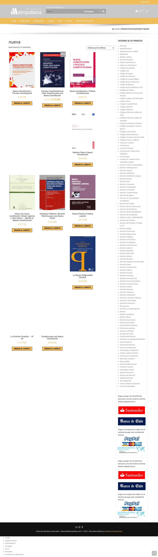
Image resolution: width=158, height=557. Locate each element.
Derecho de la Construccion (130, 206)
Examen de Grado (126, 334)
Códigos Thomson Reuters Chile (132, 137)
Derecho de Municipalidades (130, 212)
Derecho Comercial (127, 184)
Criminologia (124, 157)
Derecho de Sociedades (129, 215)
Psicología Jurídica (127, 370)
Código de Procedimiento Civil (131, 87)
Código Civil (124, 71)
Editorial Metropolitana (128, 325)
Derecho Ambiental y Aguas (130, 176)
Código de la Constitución (129, 82)
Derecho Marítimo (126, 251)
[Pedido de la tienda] (100, 48)
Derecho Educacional (128, 234)
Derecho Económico (127, 231)
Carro (59, 21)
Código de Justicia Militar (129, 79)
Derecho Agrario (126, 170)
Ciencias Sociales (126, 60)
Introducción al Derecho (129, 356)
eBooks (123, 312)
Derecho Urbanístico (127, 295)
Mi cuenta (68, 21)
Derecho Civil (125, 181)
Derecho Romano (126, 289)
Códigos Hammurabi (128, 132)
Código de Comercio (127, 76)
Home (116, 29)
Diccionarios (124, 306)
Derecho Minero (126, 256)
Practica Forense (126, 367)
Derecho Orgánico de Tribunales (132, 262)
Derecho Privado (126, 273)
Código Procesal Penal (128, 104)
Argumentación (126, 49)
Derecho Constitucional (129, 193)
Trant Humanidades (127, 386)
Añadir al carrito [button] (20, 98)
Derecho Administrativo (129, 168)
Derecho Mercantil (127, 253)
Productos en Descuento (84, 21)
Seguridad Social (126, 378)
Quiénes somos (25, 21)
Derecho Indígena (126, 237)
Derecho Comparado (128, 187)
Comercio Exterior (126, 148)
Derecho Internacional (128, 245)
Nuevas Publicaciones (128, 364)
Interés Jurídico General (129, 353)
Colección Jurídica (127, 143)
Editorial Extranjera (127, 323)
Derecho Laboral (126, 248)
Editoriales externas (127, 328)
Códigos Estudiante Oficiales (131, 123)
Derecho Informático (128, 240)
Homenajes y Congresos (129, 350)
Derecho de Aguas (127, 195)
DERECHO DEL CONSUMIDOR (131, 217)
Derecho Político (126, 270)
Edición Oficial (125, 317)
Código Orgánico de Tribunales (131, 98)
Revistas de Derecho (127, 375)
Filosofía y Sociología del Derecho (132, 339)
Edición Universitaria (127, 320)
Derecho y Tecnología (128, 300)
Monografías (125, 361)
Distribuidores (38, 21)
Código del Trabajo (127, 90)
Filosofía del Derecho (128, 336)
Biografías (124, 54)
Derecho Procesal (126, 276)
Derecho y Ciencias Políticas (130, 298)
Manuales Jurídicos (127, 359)
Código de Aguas (126, 74)
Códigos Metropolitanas (129, 134)
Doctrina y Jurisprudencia (129, 309)
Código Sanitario (126, 107)
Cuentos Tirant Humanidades (131, 165)
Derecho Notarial (126, 259)
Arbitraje (123, 46)
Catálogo (50, 21)
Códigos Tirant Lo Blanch (129, 140)
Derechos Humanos (127, 303)
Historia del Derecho (127, 345)
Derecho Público (126, 287)
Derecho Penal (125, 265)
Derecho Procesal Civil (128, 278)
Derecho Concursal (127, 190)
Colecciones (124, 145)
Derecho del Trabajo (127, 220)
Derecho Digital (125, 229)
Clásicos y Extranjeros (128, 65)
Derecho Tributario (127, 292)
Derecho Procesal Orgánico (130, 281)
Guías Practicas (126, 342)
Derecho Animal (126, 179)
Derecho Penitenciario (128, 267)
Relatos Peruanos (126, 372)
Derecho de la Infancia (128, 209)
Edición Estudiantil (127, 314)
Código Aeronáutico (127, 68)
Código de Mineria (127, 85)
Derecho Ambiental (127, 173)
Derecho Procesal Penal (129, 284)
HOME (14, 21)
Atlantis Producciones (113, 531)
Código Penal (125, 101)
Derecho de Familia (127, 204)
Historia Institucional (128, 348)
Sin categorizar (125, 381)
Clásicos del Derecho (128, 62)
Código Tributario (126, 110)
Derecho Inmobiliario (128, 242)
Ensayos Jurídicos (127, 331)
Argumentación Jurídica (129, 51)
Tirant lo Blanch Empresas (130, 384)
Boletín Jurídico (126, 57)
